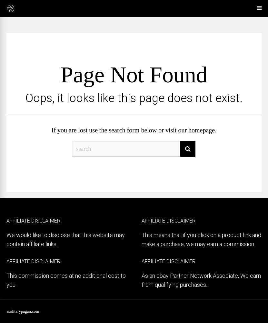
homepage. (202, 130)
